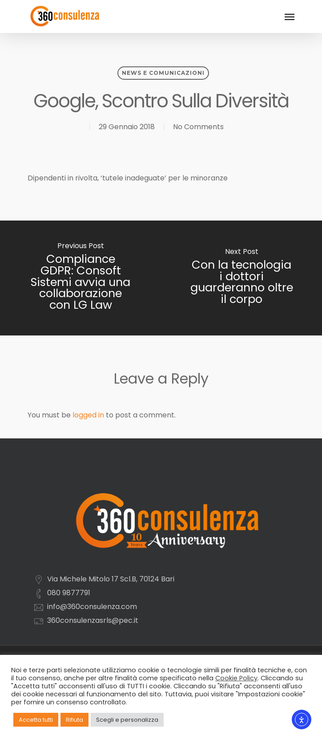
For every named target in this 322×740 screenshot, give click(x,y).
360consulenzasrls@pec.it (92, 620)
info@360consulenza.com (92, 606)
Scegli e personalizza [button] (127, 719)
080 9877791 (68, 593)
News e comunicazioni (163, 73)
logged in (88, 415)
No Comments (198, 127)
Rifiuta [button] (74, 719)
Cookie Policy (236, 678)
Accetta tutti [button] (36, 719)
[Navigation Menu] (289, 16)
